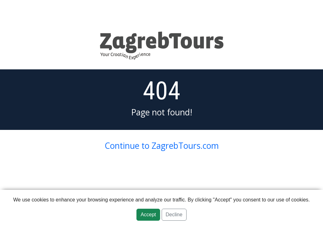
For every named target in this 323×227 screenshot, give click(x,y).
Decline (174, 214)
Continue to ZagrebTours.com (162, 145)
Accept (148, 214)
